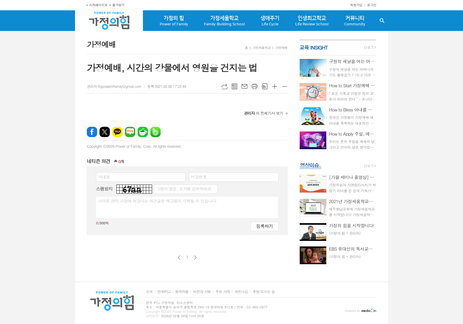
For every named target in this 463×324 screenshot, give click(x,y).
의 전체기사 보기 (263, 113)
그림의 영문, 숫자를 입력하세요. (184, 189)
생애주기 (270, 20)
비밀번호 (199, 177)
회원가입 (356, 5)
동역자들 (181, 292)
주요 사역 (223, 292)
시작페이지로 (98, 5)
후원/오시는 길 (263, 292)
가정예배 (281, 47)
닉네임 (104, 177)
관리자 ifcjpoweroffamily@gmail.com (114, 86)
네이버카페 (143, 132)
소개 (149, 292)
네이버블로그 (130, 132)
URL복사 (224, 86)
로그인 (371, 5)
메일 (244, 86)
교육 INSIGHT (313, 47)
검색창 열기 (382, 20)
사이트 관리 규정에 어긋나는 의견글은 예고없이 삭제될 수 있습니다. (157, 201)
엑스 (105, 132)
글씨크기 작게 (285, 86)
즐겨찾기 (118, 5)
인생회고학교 (311, 20)
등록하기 (264, 226)
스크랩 (265, 86)
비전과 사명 (202, 292)
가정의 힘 (174, 20)
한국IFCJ (163, 292)
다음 (195, 257)
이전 (179, 257)
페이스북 (92, 132)
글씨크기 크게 (275, 86)
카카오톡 (117, 132)
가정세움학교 (224, 20)
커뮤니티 (354, 20)
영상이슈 (309, 165)
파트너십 (241, 292)
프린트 (254, 86)
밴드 (155, 132)
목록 (234, 86)
